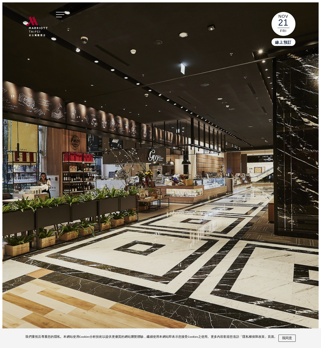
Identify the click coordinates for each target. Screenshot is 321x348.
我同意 (287, 338)
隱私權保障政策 (253, 336)
